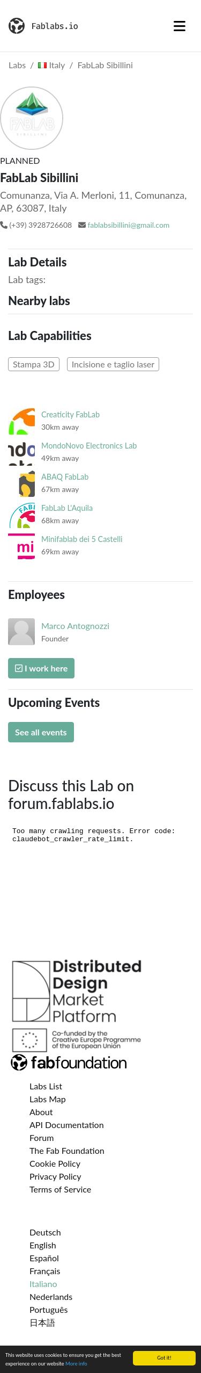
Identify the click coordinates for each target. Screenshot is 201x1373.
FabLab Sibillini (105, 65)
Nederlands (50, 1296)
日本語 (42, 1322)
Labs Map (47, 1099)
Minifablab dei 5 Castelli (81, 539)
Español (44, 1258)
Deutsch (45, 1232)
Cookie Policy (54, 1163)
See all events (41, 732)
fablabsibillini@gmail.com (128, 224)
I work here (41, 668)
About (41, 1112)
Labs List (45, 1086)
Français (44, 1271)
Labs (17, 65)
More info (76, 1364)
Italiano (43, 1283)
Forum (41, 1137)
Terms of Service (60, 1189)
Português (48, 1309)
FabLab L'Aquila (67, 507)
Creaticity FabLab (70, 414)
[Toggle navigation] (179, 26)
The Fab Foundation (67, 1150)
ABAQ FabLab (64, 476)
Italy (51, 65)
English (42, 1245)
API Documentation (66, 1124)
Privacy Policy (55, 1176)
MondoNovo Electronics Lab (89, 445)
